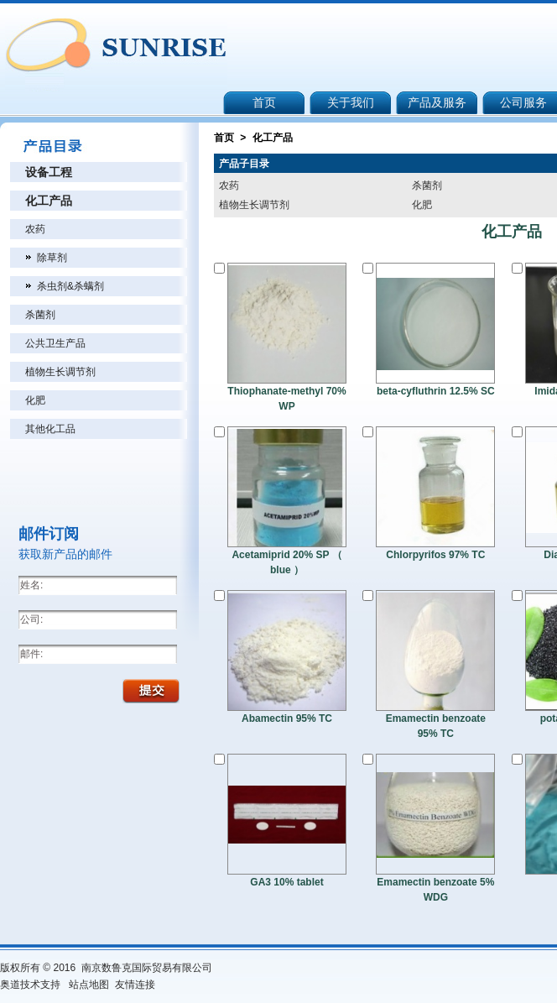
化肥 (35, 400)
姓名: (31, 585)
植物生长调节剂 (60, 372)
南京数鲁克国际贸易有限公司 (148, 968)
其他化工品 (50, 429)
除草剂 (52, 258)
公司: (31, 619)
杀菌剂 (40, 315)
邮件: (31, 654)
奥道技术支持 (30, 984)
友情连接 (135, 984)
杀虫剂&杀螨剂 (70, 286)
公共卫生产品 (55, 343)
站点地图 (89, 984)
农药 (35, 229)
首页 (224, 138)
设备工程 (48, 172)
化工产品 (48, 200)
